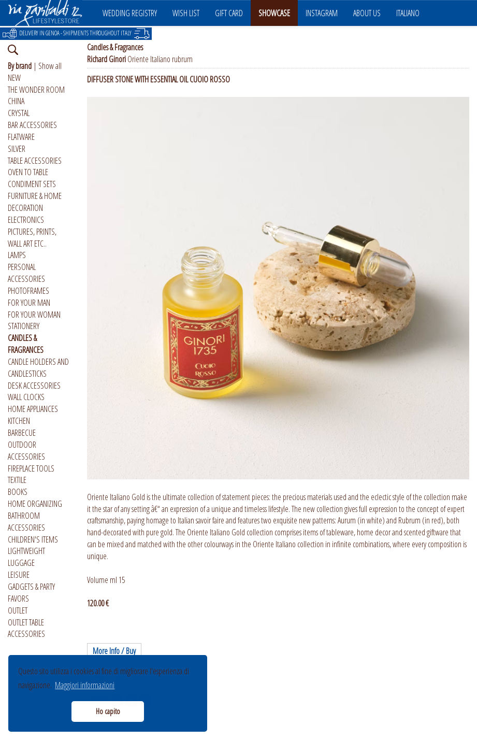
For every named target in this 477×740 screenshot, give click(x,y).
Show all (50, 66)
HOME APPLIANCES (33, 409)
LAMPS (17, 255)
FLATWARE (21, 137)
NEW (14, 77)
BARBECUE (22, 432)
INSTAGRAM (322, 13)
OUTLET (17, 610)
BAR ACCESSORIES (32, 125)
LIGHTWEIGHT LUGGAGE (26, 556)
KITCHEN (19, 420)
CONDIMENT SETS (32, 184)
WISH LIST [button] (185, 13)
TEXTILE (17, 480)
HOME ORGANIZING (35, 503)
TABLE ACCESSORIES (35, 160)
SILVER (16, 148)
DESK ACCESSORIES (34, 385)
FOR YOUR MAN (29, 302)
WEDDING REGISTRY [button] (130, 13)
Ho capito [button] (108, 711)
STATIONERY (23, 326)
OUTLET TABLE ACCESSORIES (26, 628)
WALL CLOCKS (26, 397)
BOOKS (17, 491)
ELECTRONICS (26, 219)
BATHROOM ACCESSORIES (26, 521)
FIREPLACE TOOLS (31, 468)
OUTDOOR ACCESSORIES (26, 450)
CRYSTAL (19, 113)
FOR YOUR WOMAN (34, 314)
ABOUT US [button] (367, 13)
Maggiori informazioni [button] (84, 685)
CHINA (16, 101)
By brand (20, 66)
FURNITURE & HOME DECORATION (35, 202)
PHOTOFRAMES (28, 290)
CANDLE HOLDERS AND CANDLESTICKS (38, 367)
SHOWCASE (274, 13)
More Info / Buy (114, 651)
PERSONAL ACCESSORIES (26, 272)
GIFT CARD (229, 13)
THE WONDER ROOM (36, 89)
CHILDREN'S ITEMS (33, 539)
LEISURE (19, 574)
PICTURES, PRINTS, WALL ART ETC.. (32, 237)
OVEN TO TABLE (28, 172)
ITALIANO (408, 13)
